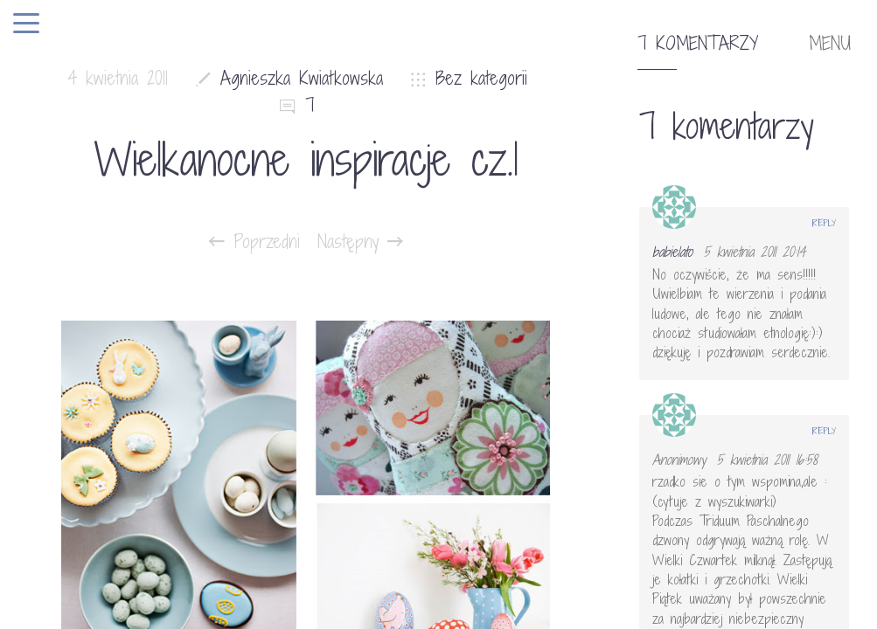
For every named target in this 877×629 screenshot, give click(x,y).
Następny (360, 242)
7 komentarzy (697, 43)
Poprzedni (254, 242)
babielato (672, 251)
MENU (830, 43)
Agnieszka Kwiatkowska (301, 78)
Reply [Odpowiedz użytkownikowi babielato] (824, 223)
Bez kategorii (481, 78)
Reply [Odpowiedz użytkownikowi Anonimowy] (824, 431)
